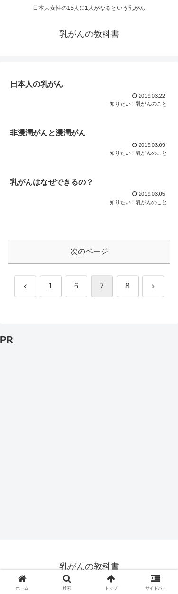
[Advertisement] (89, 437)
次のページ (89, 251)
